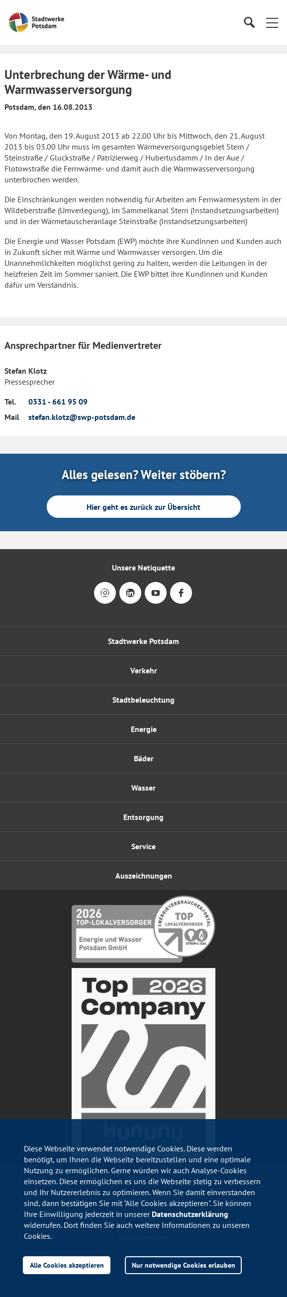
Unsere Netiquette (143, 567)
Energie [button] (144, 729)
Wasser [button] (143, 788)
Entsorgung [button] (143, 817)
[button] (272, 22)
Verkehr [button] (143, 670)
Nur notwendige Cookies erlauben (183, 1265)
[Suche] (249, 22)
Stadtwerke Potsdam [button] (143, 641)
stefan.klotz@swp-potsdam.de (81, 417)
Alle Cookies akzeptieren (67, 1265)
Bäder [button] (144, 758)
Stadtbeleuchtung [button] (143, 700)
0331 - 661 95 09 (58, 401)
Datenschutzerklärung (190, 1214)
